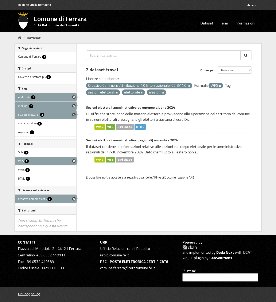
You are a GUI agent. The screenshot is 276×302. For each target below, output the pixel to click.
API (154, 177)
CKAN (189, 247)
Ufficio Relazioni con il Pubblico (125, 248)
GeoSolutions (220, 258)
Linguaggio (189, 270)
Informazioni (244, 23)
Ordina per (207, 70)
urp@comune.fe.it (114, 255)
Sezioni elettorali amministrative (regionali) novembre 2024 (132, 140)
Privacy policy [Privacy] (29, 294)
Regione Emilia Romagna (34, 4)
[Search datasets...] (163, 55)
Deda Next (225, 252)
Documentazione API (178, 177)
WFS (110, 127)
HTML (140, 127)
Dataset (206, 23)
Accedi (251, 5)
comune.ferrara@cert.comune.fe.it (127, 268)
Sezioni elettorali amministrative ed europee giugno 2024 (130, 107)
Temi (224, 23)
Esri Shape (125, 127)
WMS (99, 127)
